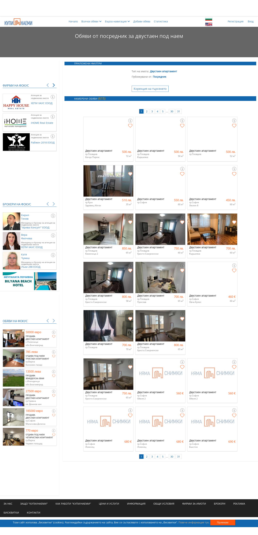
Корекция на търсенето (150, 89)
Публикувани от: (142, 76)
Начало (73, 21)
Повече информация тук (193, 522)
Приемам (222, 522)
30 (171, 111)
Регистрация (235, 21)
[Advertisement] (129, 8)
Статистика (161, 21)
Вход (251, 21)
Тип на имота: (140, 71)
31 (178, 111)
